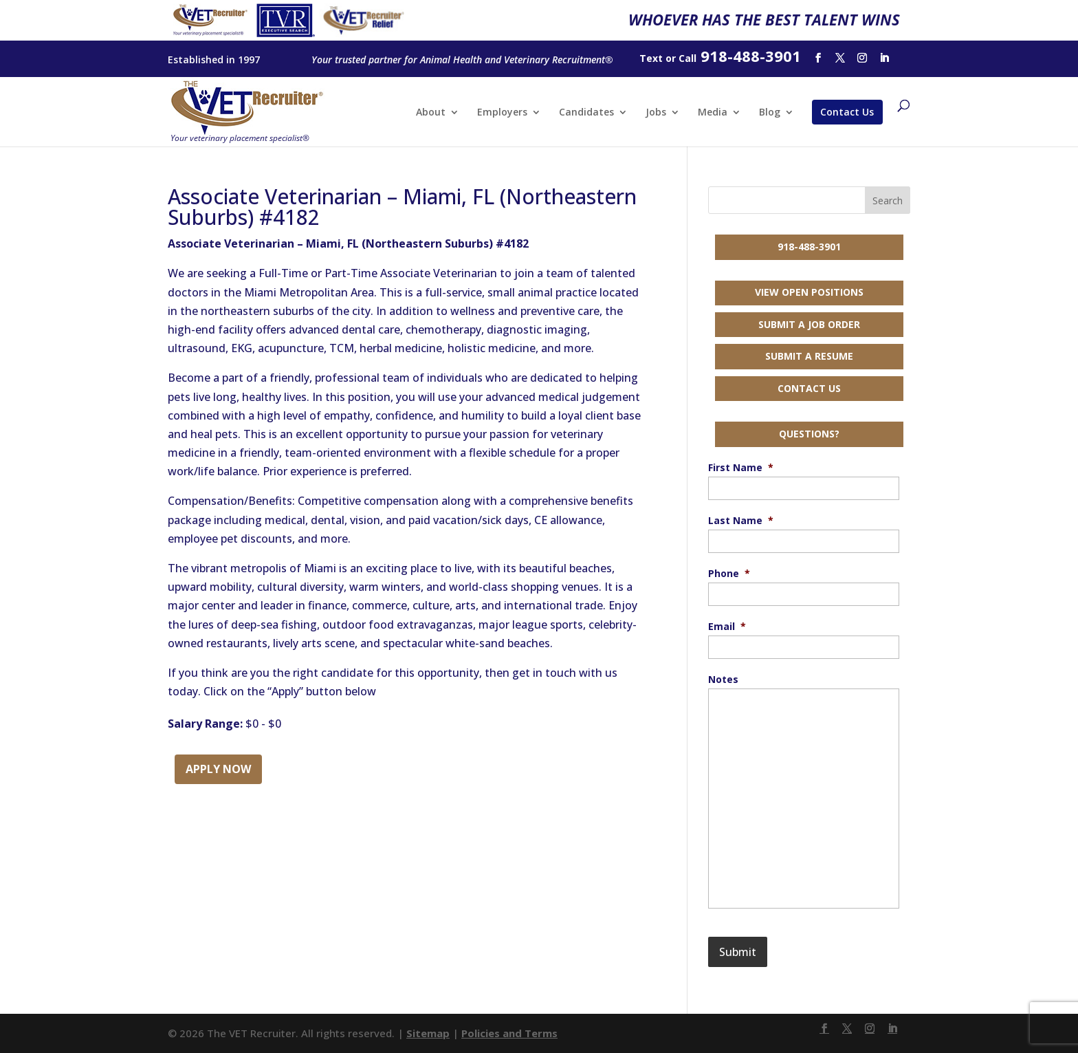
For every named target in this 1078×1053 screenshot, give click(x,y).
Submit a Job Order (809, 324)
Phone (729, 573)
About (431, 112)
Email (727, 626)
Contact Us (847, 111)
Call (687, 58)
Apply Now (218, 769)
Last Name (740, 520)
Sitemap (428, 1033)
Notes (723, 679)
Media (712, 112)
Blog (769, 112)
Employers (502, 112)
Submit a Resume (809, 355)
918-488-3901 (809, 246)
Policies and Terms (509, 1033)
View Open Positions (809, 291)
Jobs (656, 112)
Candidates (586, 112)
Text (651, 58)
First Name (740, 468)
